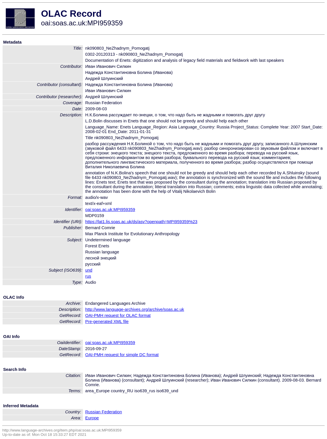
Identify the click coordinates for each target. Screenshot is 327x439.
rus (88, 276)
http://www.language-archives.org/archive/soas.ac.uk (134, 309)
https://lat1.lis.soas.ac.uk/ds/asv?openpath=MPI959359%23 (141, 221)
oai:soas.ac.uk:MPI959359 (110, 209)
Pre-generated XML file (107, 321)
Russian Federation (103, 412)
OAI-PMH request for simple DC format (122, 354)
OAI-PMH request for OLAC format (118, 315)
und (88, 270)
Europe (92, 418)
